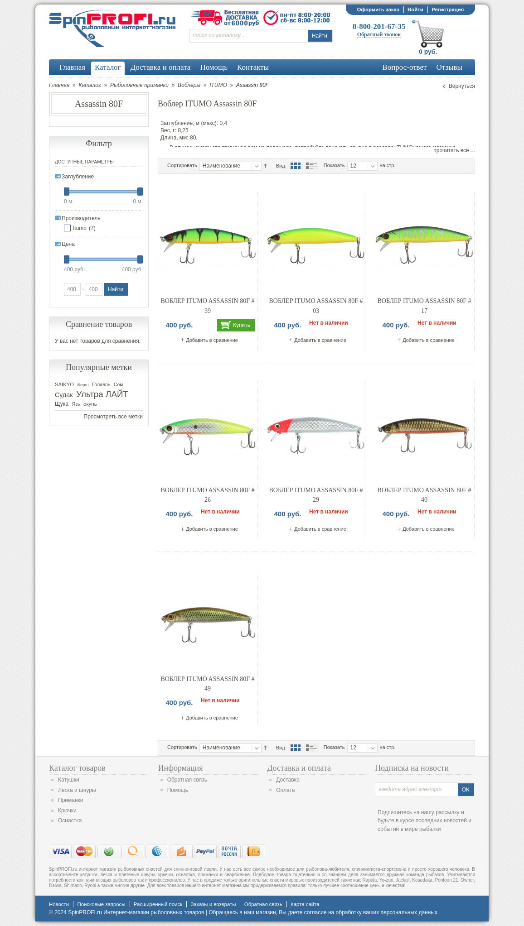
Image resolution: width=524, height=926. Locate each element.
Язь (76, 404)
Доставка (288, 780)
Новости (59, 904)
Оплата (285, 790)
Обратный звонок (379, 34)
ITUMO (218, 85)
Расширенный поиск (158, 904)
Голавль (101, 384)
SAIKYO (64, 384)
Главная (59, 85)
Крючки (67, 810)
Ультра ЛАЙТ (102, 394)
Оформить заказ (378, 9)
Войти (415, 9)
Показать (334, 165)
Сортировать (182, 165)
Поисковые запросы (101, 904)
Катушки (68, 780)
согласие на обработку (333, 912)
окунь (90, 404)
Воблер (170, 103)
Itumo (80, 228)
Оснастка (70, 820)
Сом (118, 384)
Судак (64, 394)
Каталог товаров (77, 767)
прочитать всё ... (454, 150)
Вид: (281, 165)
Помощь (177, 790)
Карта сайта (305, 904)
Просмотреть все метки (113, 416)
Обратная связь (187, 780)
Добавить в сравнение (212, 340)
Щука (61, 404)
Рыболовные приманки (139, 85)
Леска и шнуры (77, 790)
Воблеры (189, 85)
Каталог (89, 85)
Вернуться (462, 86)
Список (311, 166)
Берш (83, 384)
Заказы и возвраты (213, 904)
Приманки (70, 800)
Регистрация (448, 9)
